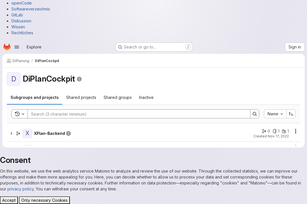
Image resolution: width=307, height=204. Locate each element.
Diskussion (21, 20)
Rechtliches (22, 32)
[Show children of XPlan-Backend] (11, 133)
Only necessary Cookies (44, 200)
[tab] (34, 97)
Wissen (18, 26)
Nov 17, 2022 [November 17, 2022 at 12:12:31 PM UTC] (278, 136)
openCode (21, 3)
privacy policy (20, 188)
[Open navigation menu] (16, 47)
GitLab (17, 14)
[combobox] (275, 113)
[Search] (136, 113)
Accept (9, 200)
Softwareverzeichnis (30, 9)
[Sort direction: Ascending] (291, 113)
